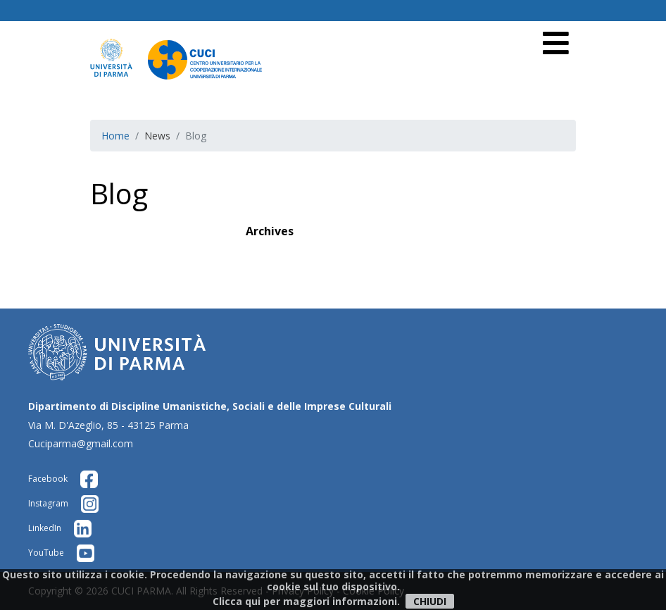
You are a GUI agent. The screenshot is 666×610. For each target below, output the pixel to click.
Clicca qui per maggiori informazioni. (306, 601)
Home (115, 135)
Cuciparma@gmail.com (80, 443)
